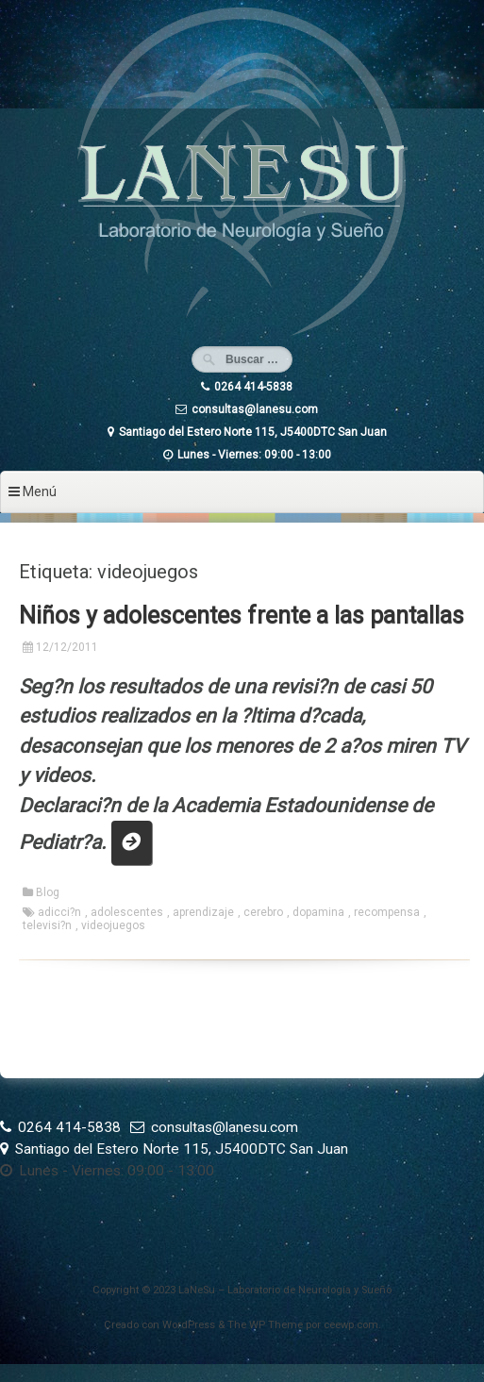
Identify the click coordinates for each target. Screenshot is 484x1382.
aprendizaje (203, 912)
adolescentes (127, 912)
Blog (47, 892)
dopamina (318, 912)
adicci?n (59, 912)
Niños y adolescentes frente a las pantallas (241, 615)
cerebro (263, 912)
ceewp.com (351, 1325)
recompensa (387, 912)
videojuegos (113, 925)
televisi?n (47, 925)
